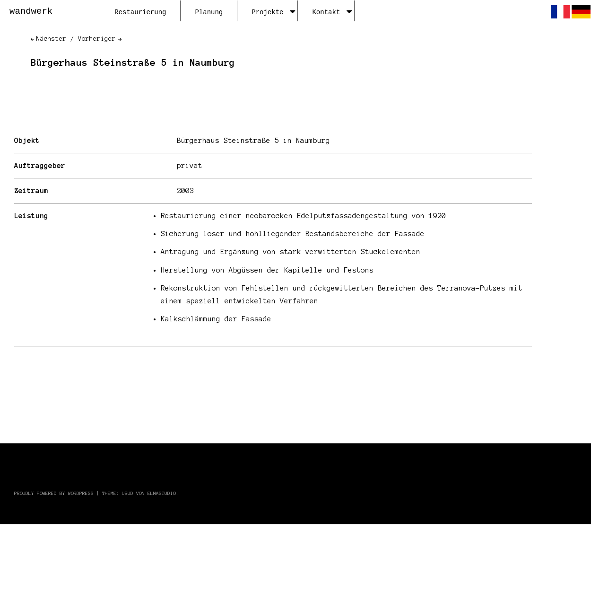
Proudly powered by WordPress (54, 493)
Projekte (273, 12)
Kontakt (332, 12)
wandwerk (30, 11)
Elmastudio (162, 493)
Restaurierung (140, 12)
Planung (209, 12)
